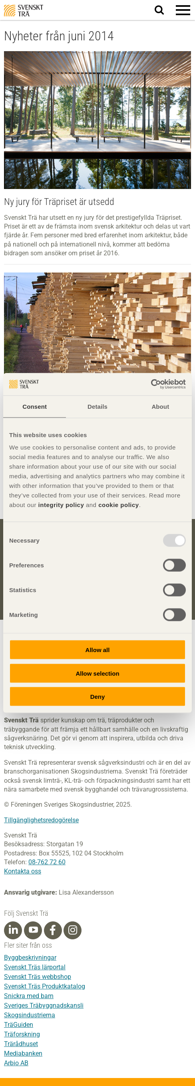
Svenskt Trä (23, 10)
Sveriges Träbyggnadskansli (44, 1005)
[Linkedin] (13, 930)
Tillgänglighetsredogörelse (41, 820)
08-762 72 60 (47, 862)
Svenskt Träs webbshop (37, 977)
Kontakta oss (22, 871)
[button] (183, 10)
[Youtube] (33, 930)
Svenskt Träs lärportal (35, 967)
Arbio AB (16, 1063)
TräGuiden (18, 1024)
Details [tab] (97, 406)
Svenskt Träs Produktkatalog (44, 986)
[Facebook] (53, 930)
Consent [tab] (34, 406)
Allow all (98, 649)
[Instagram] (72, 930)
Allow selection (97, 673)
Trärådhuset (21, 1044)
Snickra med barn (29, 996)
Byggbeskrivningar (30, 957)
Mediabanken (23, 1053)
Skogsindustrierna (29, 1015)
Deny (97, 696)
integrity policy (61, 504)
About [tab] (160, 406)
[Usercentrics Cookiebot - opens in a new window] (151, 384)
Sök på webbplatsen (164, 10)
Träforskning (22, 1034)
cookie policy (118, 504)
